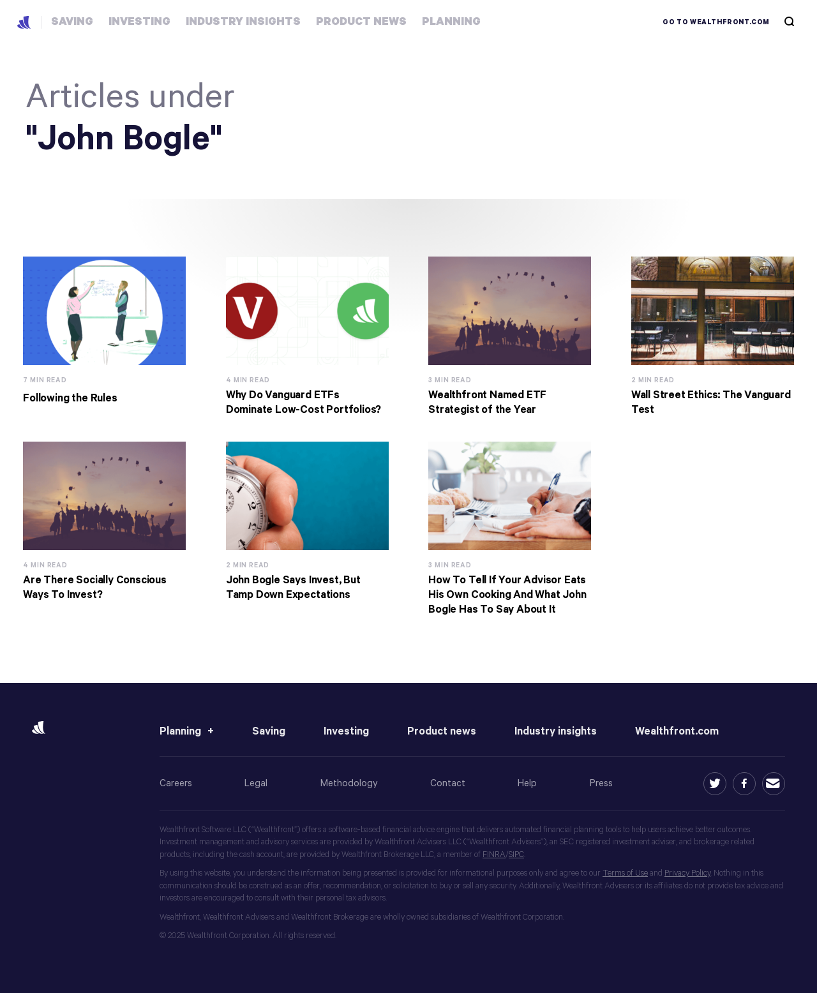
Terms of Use (625, 873)
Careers (176, 783)
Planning (180, 732)
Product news (441, 732)
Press (601, 783)
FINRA (494, 855)
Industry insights (555, 732)
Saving (268, 732)
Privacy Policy (687, 873)
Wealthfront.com (677, 732)
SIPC (516, 855)
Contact (447, 783)
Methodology (349, 783)
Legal (255, 783)
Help (527, 783)
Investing (346, 732)
